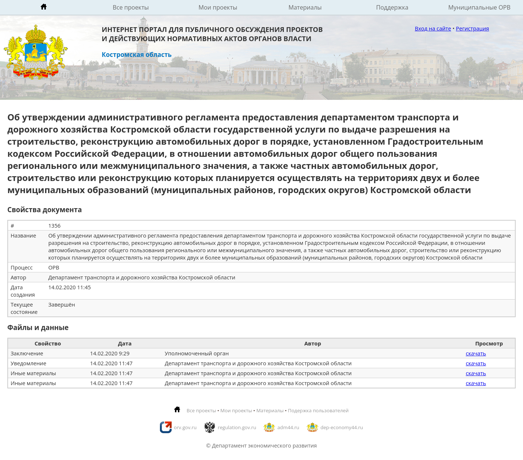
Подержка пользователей (318, 410)
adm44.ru (288, 427)
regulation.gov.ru (237, 427)
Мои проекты (217, 7)
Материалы (305, 7)
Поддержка (392, 7)
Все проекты (131, 7)
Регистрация (472, 28)
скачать (476, 353)
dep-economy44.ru (342, 427)
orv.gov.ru (185, 427)
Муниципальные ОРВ (479, 7)
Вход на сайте (433, 28)
